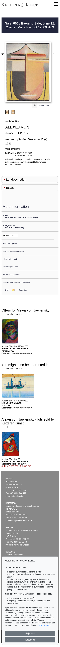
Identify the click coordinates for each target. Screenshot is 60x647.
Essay (10, 187)
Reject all (30, 633)
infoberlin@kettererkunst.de (17, 545)
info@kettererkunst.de (15, 496)
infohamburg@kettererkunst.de (19, 520)
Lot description (16, 179)
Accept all (30, 640)
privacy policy (44, 625)
